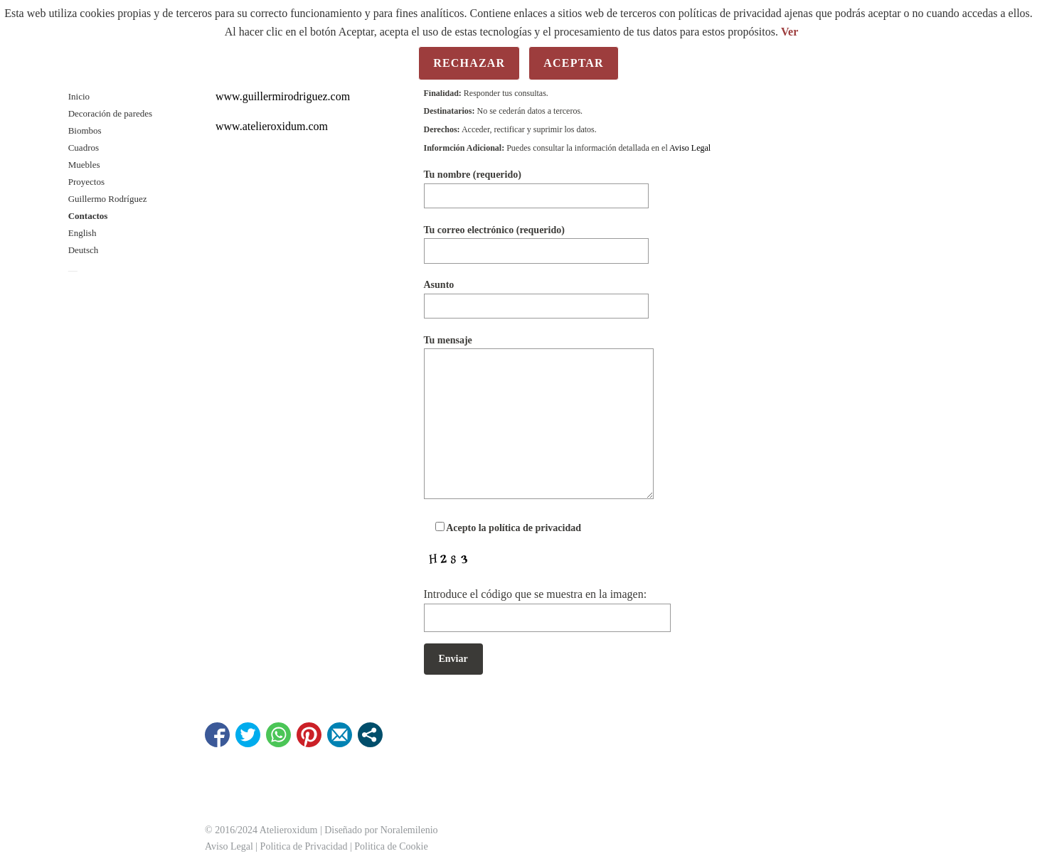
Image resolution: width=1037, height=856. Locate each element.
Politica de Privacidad (304, 846)
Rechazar (469, 63)
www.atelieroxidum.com (272, 126)
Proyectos (86, 181)
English (82, 233)
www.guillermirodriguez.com (283, 96)
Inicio (79, 96)
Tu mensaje (539, 418)
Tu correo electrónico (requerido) (536, 240)
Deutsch (83, 250)
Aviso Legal (690, 148)
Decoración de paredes (110, 113)
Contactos (88, 215)
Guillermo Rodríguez (107, 198)
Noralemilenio (409, 830)
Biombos (85, 130)
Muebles (84, 164)
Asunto (536, 294)
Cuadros (83, 147)
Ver (789, 32)
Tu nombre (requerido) (536, 184)
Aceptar (573, 63)
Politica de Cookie (390, 846)
